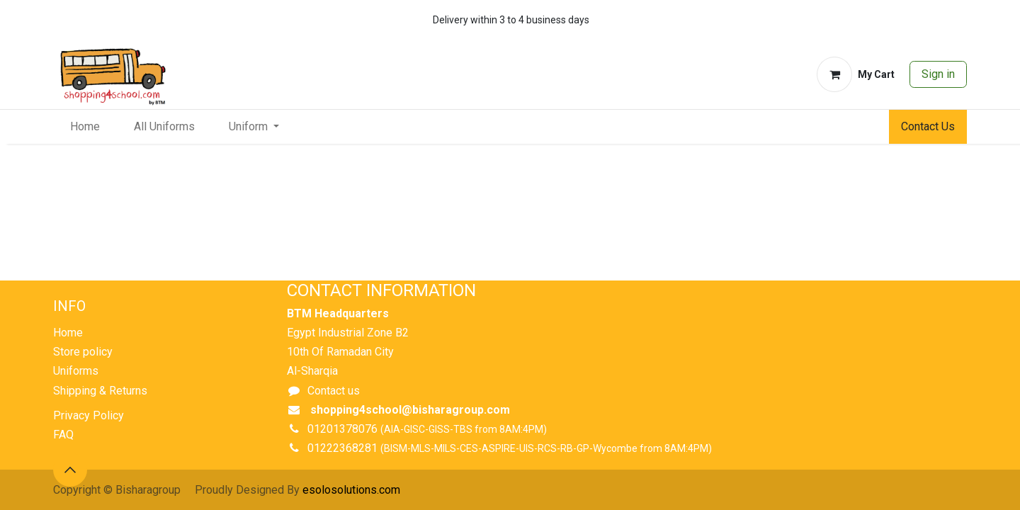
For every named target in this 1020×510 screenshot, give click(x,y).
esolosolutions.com (351, 490)
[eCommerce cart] (856, 74)
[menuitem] (85, 127)
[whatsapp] (912, 20)
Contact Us (928, 126)
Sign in (938, 74)
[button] (70, 470)
